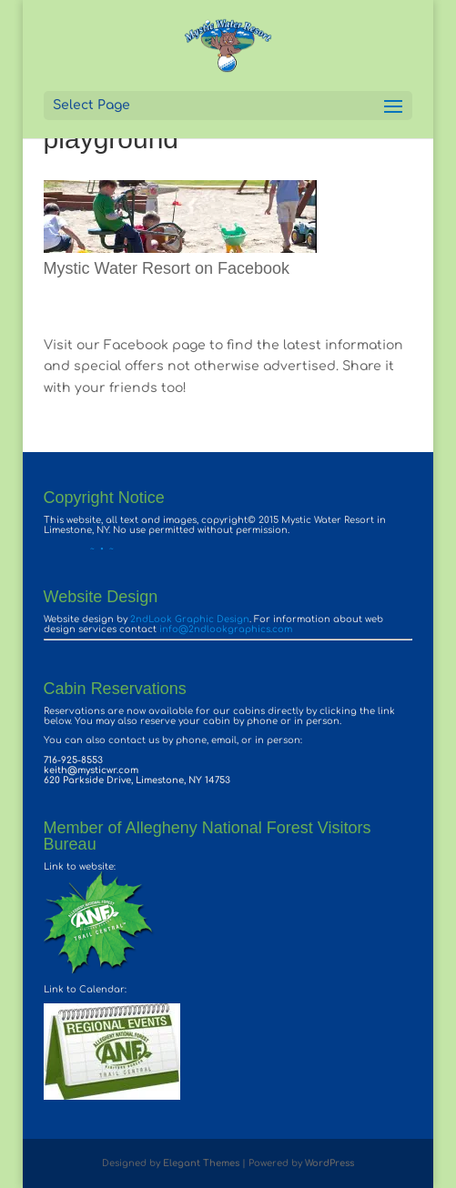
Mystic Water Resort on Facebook (166, 268)
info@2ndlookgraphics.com (225, 629)
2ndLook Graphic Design (189, 619)
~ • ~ (79, 549)
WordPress (329, 1163)
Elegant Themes (201, 1163)
